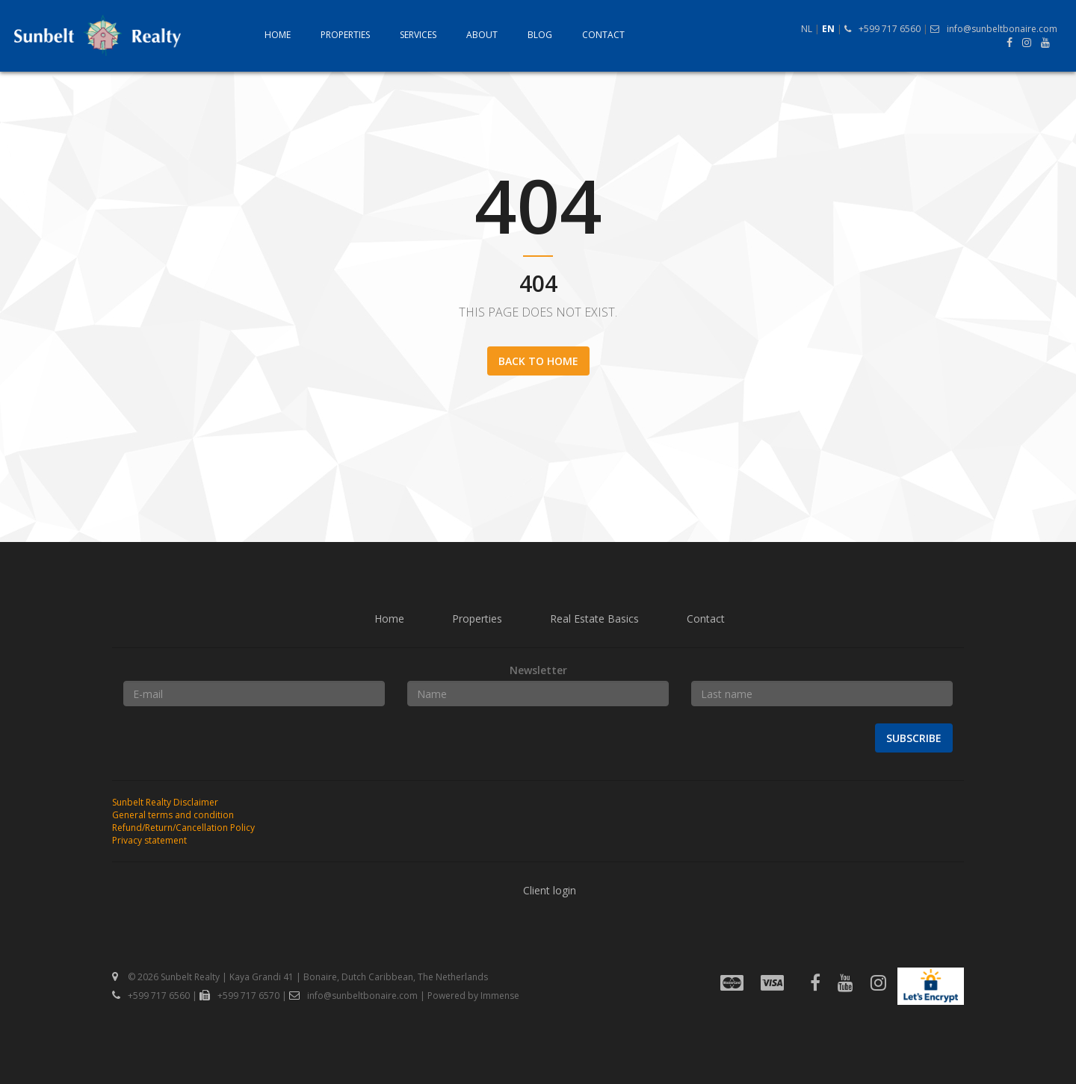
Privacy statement (149, 840)
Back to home (538, 361)
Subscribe (914, 738)
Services (418, 35)
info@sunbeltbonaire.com (993, 28)
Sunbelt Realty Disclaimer (165, 802)
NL (806, 28)
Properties (345, 35)
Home (278, 35)
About (482, 35)
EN (828, 28)
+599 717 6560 (882, 28)
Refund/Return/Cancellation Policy (183, 827)
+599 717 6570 (239, 995)
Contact (603, 35)
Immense (499, 995)
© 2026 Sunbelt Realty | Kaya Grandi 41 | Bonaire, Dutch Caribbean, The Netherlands (300, 977)
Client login (549, 890)
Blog (540, 35)
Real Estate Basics (594, 618)
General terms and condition (173, 815)
